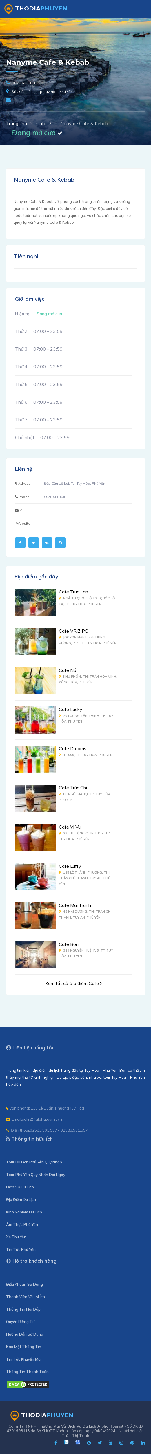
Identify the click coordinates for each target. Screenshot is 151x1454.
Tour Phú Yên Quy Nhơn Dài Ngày (35, 1174)
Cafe (41, 123)
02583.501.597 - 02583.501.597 (59, 1130)
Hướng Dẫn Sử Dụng (24, 1334)
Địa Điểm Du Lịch (21, 1199)
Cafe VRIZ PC (73, 631)
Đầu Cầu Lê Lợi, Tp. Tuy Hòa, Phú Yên (42, 91)
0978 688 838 (24, 83)
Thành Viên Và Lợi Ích (25, 1296)
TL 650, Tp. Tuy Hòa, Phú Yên (85, 755)
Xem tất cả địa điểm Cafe (73, 983)
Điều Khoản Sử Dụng (24, 1284)
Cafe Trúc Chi (73, 788)
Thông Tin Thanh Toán (27, 1371)
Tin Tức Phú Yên (21, 1249)
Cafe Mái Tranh (75, 905)
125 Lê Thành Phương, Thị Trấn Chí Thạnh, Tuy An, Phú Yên (84, 878)
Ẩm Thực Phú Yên (22, 1224)
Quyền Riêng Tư (20, 1321)
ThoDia (35, 9)
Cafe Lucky (70, 709)
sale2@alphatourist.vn (42, 1119)
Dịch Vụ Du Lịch (20, 1187)
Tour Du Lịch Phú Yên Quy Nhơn (34, 1162)
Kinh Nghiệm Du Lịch (24, 1212)
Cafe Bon (69, 944)
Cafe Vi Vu (70, 827)
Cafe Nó (67, 670)
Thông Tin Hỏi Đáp (23, 1309)
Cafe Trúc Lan (73, 592)
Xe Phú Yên (16, 1237)
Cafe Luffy (70, 866)
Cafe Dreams (72, 748)
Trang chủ (16, 123)
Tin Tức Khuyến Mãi (23, 1359)
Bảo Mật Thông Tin (23, 1346)
